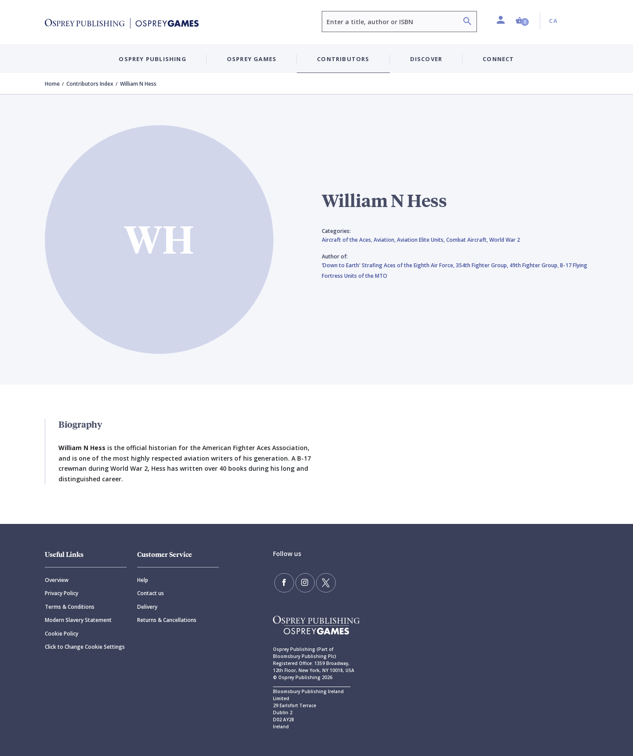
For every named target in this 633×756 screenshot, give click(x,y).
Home (52, 83)
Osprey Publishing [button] (152, 59)
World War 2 (504, 240)
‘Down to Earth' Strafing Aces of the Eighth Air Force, (389, 265)
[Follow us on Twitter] (321, 582)
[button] (522, 21)
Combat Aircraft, (467, 240)
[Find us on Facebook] (283, 582)
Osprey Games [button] (251, 59)
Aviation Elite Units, (421, 240)
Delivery (147, 607)
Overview (57, 580)
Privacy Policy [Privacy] (61, 593)
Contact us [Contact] (150, 593)
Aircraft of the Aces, (348, 240)
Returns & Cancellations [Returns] (166, 620)
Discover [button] (426, 59)
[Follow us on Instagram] (302, 582)
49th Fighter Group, (534, 265)
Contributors (343, 59)
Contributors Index (89, 83)
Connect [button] (498, 59)
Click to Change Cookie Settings (85, 647)
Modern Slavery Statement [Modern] (78, 620)
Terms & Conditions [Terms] (70, 607)
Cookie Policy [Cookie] (61, 633)
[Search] (467, 22)
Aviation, (385, 240)
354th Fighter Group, (482, 265)
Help (142, 580)
